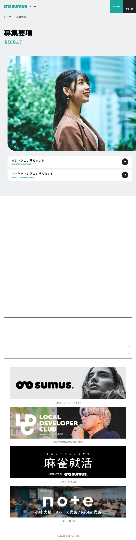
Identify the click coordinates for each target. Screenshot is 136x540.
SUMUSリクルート (68, 217)
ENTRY (116, 6)
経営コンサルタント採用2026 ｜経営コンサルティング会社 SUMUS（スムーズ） (15, 6)
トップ (7, 17)
